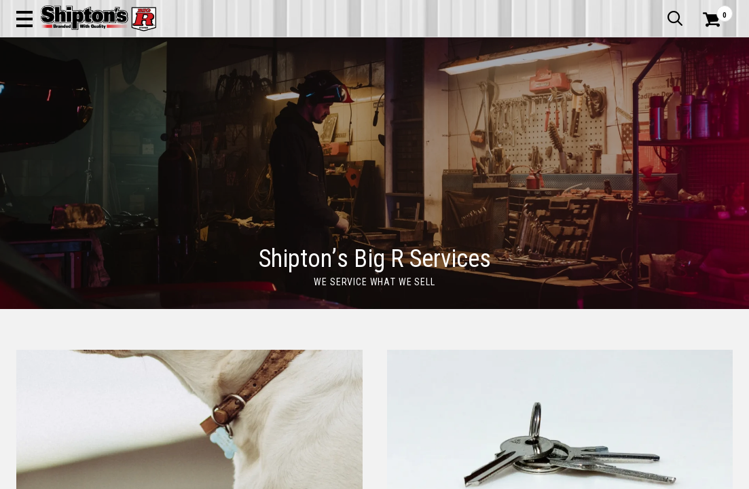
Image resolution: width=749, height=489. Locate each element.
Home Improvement (419, 99)
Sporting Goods (652, 99)
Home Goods (335, 99)
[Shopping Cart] (710, 49)
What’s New (657, 10)
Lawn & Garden (508, 99)
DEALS (714, 99)
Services (714, 10)
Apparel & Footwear (62, 99)
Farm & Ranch (265, 99)
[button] (407, 49)
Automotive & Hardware (170, 99)
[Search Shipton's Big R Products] (339, 49)
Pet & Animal (580, 99)
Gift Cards (597, 10)
